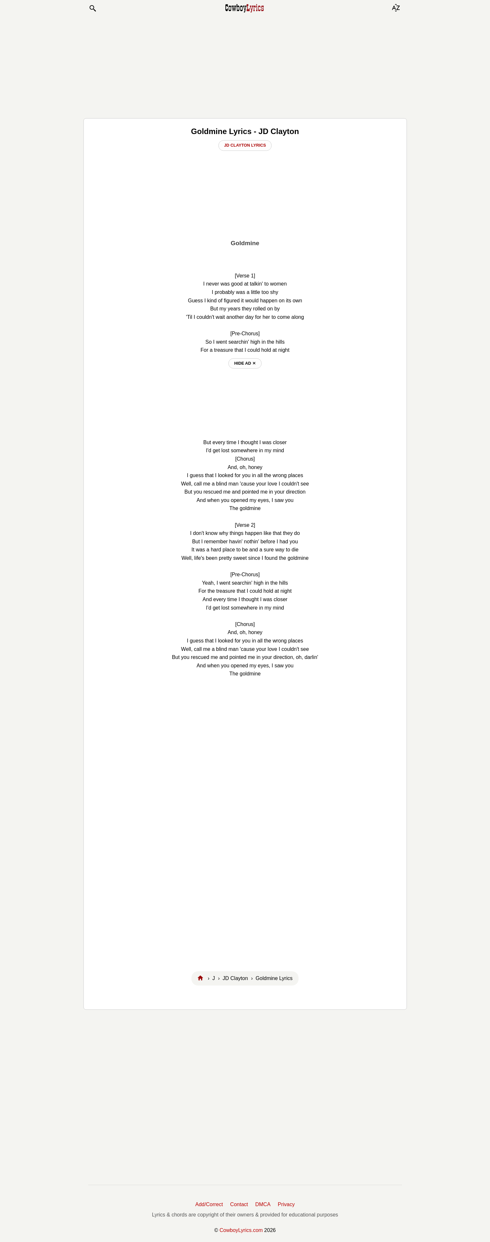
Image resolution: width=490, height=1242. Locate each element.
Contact (239, 1204)
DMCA (262, 1204)
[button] (92, 8)
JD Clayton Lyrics (245, 145)
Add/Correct (209, 1204)
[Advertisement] (245, 65)
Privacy (286, 1204)
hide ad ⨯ (245, 363)
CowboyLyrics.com (241, 1230)
